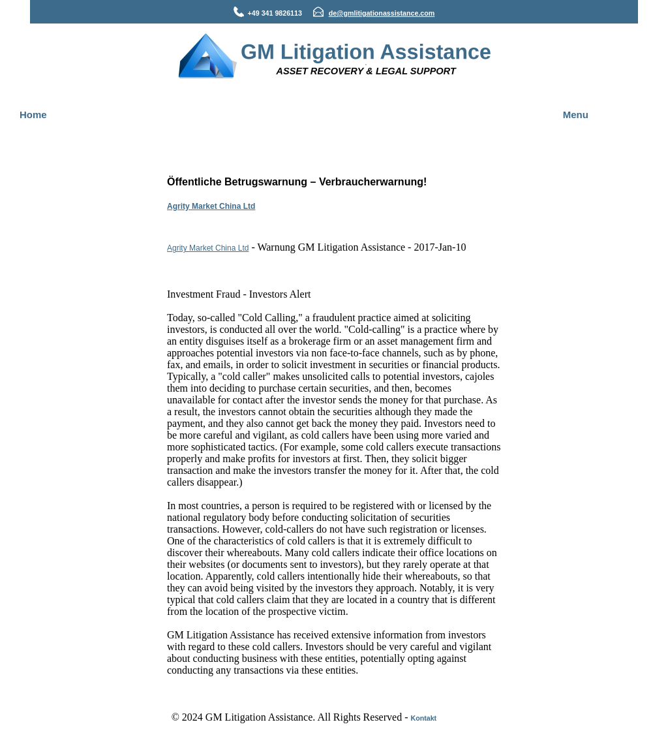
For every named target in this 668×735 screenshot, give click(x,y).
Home (33, 114)
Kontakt (423, 718)
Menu (575, 114)
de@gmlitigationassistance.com (382, 13)
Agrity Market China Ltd (211, 206)
